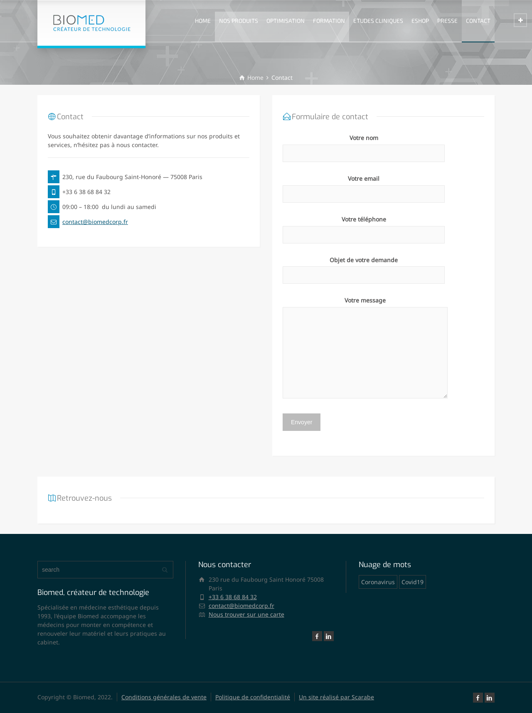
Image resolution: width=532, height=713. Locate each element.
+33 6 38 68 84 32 (233, 597)
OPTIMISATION (285, 20)
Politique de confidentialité (252, 697)
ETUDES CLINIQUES (378, 20)
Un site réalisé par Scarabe (336, 697)
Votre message (365, 348)
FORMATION (329, 20)
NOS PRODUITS (238, 20)
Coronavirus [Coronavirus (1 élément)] (378, 582)
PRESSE (447, 20)
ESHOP (420, 20)
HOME (203, 20)
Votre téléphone (364, 226)
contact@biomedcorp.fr (95, 222)
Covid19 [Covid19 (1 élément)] (412, 582)
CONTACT (478, 20)
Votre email (364, 186)
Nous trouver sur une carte (246, 614)
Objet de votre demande (364, 267)
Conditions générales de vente (164, 697)
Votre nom (364, 145)
